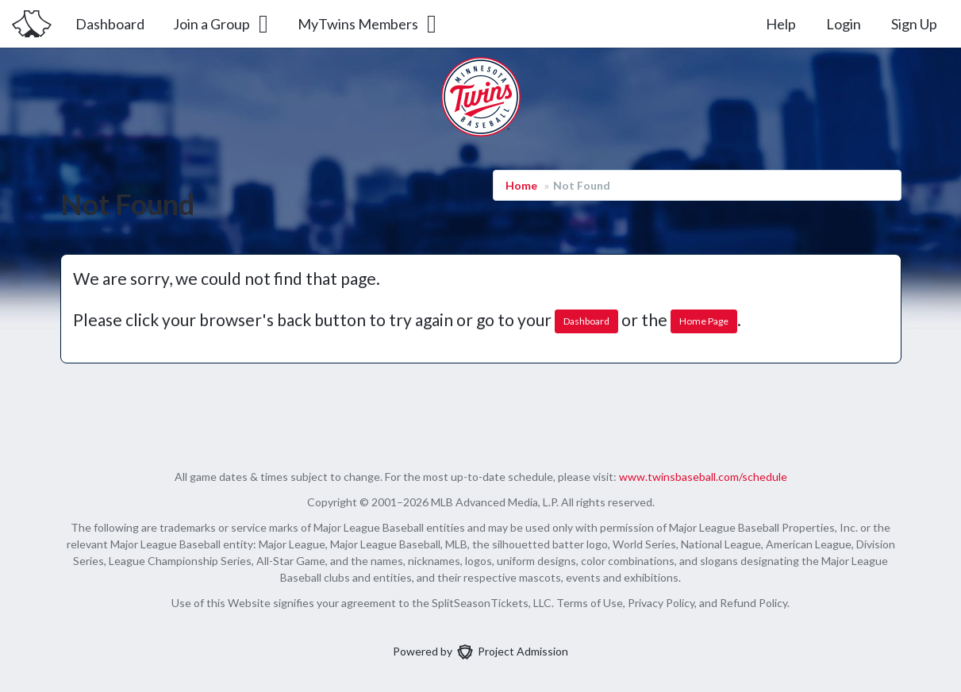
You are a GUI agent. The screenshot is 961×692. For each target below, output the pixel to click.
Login (843, 24)
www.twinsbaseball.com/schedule (703, 476)
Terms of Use (589, 602)
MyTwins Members (368, 24)
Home (521, 185)
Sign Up (914, 24)
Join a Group (222, 24)
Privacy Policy (661, 602)
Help (781, 24)
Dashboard (109, 24)
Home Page (703, 321)
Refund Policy (753, 602)
